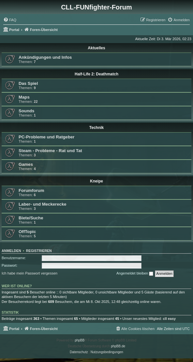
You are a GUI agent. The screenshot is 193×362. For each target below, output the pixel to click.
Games (26, 164)
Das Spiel (28, 83)
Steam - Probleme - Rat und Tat (50, 150)
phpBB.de (118, 346)
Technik (96, 127)
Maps (24, 97)
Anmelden (11, 251)
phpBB (79, 340)
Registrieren (39, 251)
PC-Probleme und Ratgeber (46, 136)
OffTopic (27, 231)
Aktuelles (96, 48)
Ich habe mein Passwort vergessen (29, 273)
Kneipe (96, 181)
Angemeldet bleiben (134, 273)
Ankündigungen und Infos (45, 57)
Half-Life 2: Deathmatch (96, 74)
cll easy (169, 319)
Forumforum (31, 190)
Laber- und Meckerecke (43, 204)
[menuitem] (9, 20)
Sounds (26, 110)
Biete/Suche (31, 217)
